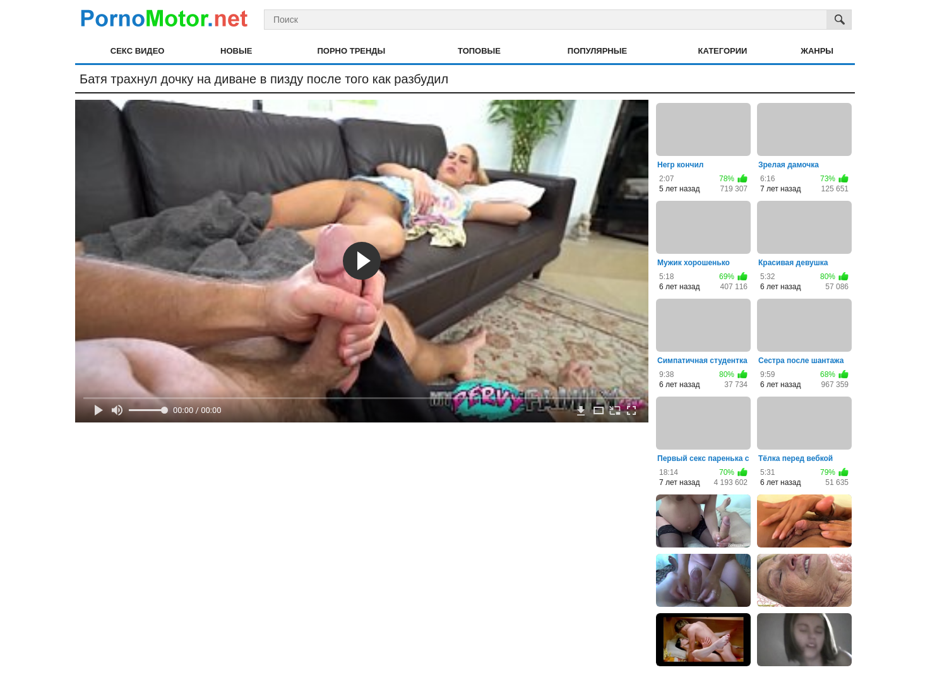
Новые (236, 51)
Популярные (597, 51)
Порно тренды (351, 51)
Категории (723, 51)
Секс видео (137, 51)
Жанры (817, 51)
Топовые (479, 51)
